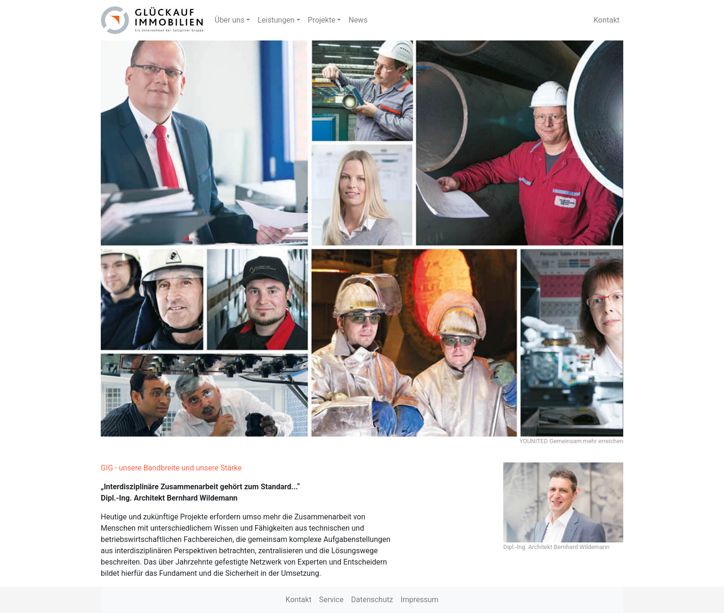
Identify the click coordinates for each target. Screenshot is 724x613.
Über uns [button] (229, 20)
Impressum (420, 599)
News (357, 20)
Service (331, 599)
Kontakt (606, 20)
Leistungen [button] (275, 20)
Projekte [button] (322, 20)
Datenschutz (372, 599)
